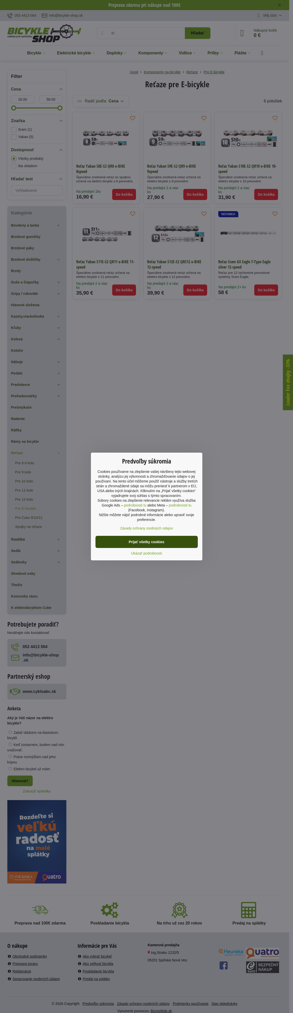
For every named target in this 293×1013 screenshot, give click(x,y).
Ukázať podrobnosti (146, 553)
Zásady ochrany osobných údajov (146, 528)
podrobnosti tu (135, 505)
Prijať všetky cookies (146, 542)
